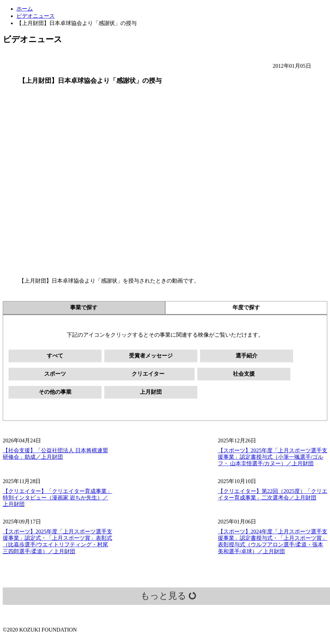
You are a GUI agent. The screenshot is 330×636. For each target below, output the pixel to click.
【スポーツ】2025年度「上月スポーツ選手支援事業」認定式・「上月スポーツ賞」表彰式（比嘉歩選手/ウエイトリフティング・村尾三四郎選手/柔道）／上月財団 (57, 541)
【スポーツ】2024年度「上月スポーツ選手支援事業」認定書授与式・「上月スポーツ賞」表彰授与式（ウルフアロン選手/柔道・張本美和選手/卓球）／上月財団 (272, 541)
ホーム (24, 9)
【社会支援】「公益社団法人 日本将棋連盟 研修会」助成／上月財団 (55, 453)
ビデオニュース (35, 16)
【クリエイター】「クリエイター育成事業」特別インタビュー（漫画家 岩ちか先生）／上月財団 (57, 497)
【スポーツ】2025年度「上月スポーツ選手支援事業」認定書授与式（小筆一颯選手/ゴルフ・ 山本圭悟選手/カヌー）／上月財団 (272, 456)
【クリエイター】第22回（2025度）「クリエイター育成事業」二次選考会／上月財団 (272, 494)
